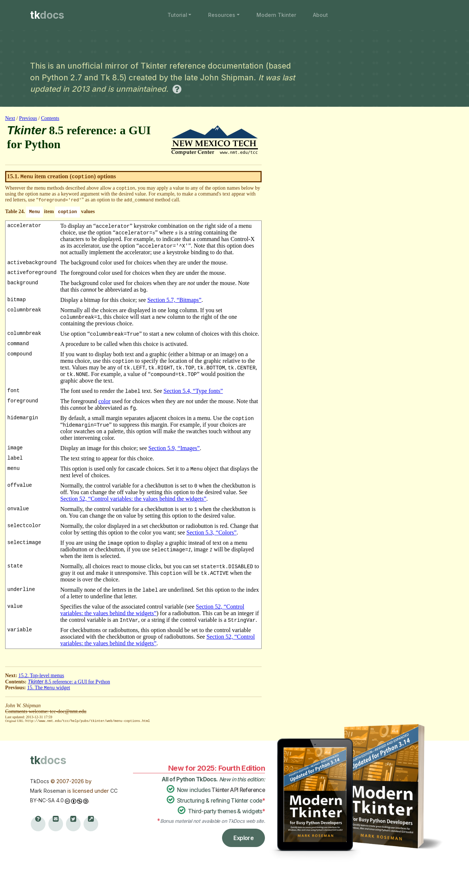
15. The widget (48, 687)
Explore (243, 837)
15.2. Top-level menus (41, 675)
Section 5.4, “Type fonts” (193, 391)
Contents (50, 118)
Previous (28, 118)
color (104, 401)
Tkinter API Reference (238, 789)
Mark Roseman (48, 790)
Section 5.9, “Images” (174, 448)
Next (10, 118)
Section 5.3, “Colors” (212, 532)
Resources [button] (221, 15)
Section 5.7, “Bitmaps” (174, 300)
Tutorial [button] (177, 15)
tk (47, 15)
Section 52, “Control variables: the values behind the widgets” (133, 499)
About (320, 15)
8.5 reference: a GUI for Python (69, 682)
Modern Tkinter (276, 15)
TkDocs (39, 781)
